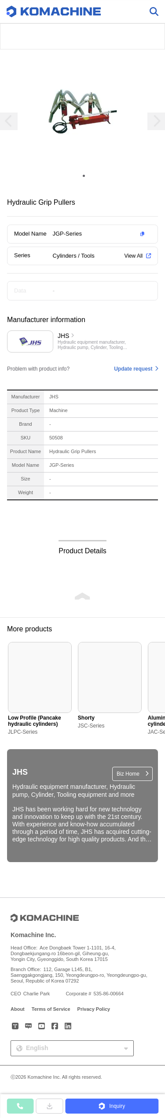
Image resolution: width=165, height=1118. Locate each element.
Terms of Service (51, 1009)
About (18, 1009)
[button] (100, 234)
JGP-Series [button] (67, 233)
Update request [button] (133, 369)
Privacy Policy (93, 1009)
